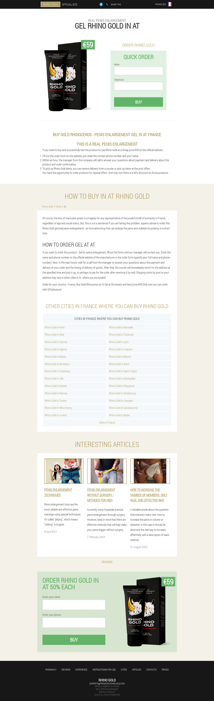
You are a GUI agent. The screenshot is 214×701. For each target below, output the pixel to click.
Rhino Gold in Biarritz (120, 356)
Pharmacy (50, 669)
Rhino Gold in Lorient (56, 415)
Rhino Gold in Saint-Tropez (123, 371)
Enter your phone (51, 614)
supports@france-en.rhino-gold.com (107, 683)
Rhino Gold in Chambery (57, 371)
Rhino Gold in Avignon (121, 349)
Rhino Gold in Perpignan (122, 386)
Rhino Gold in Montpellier (122, 378)
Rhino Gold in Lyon (119, 342)
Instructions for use (104, 669)
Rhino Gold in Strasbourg (122, 393)
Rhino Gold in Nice (54, 334)
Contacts (151, 669)
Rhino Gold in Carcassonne (123, 408)
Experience (81, 669)
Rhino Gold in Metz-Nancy (58, 408)
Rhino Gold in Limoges (121, 400)
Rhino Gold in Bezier (119, 415)
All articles (107, 561)
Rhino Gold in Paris (55, 327)
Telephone (119, 80)
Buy (138, 102)
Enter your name (51, 596)
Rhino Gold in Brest (119, 364)
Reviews (66, 669)
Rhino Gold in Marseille (121, 327)
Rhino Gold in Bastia (55, 356)
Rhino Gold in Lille (54, 378)
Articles (136, 669)
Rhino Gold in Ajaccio (56, 349)
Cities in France (107, 422)
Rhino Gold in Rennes (56, 393)
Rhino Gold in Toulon (56, 400)
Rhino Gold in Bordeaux (57, 364)
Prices (165, 669)
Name (116, 64)
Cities (124, 669)
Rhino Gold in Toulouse (121, 334)
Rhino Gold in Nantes (56, 386)
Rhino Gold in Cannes (56, 342)
